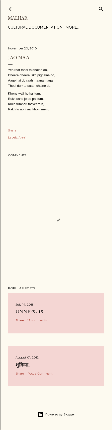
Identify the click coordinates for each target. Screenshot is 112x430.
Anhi (22, 137)
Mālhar (18, 18)
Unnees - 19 (29, 311)
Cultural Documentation (35, 27)
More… (72, 27)
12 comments (37, 320)
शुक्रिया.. (23, 365)
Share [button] (12, 130)
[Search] (101, 8)
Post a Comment (40, 373)
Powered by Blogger (56, 414)
